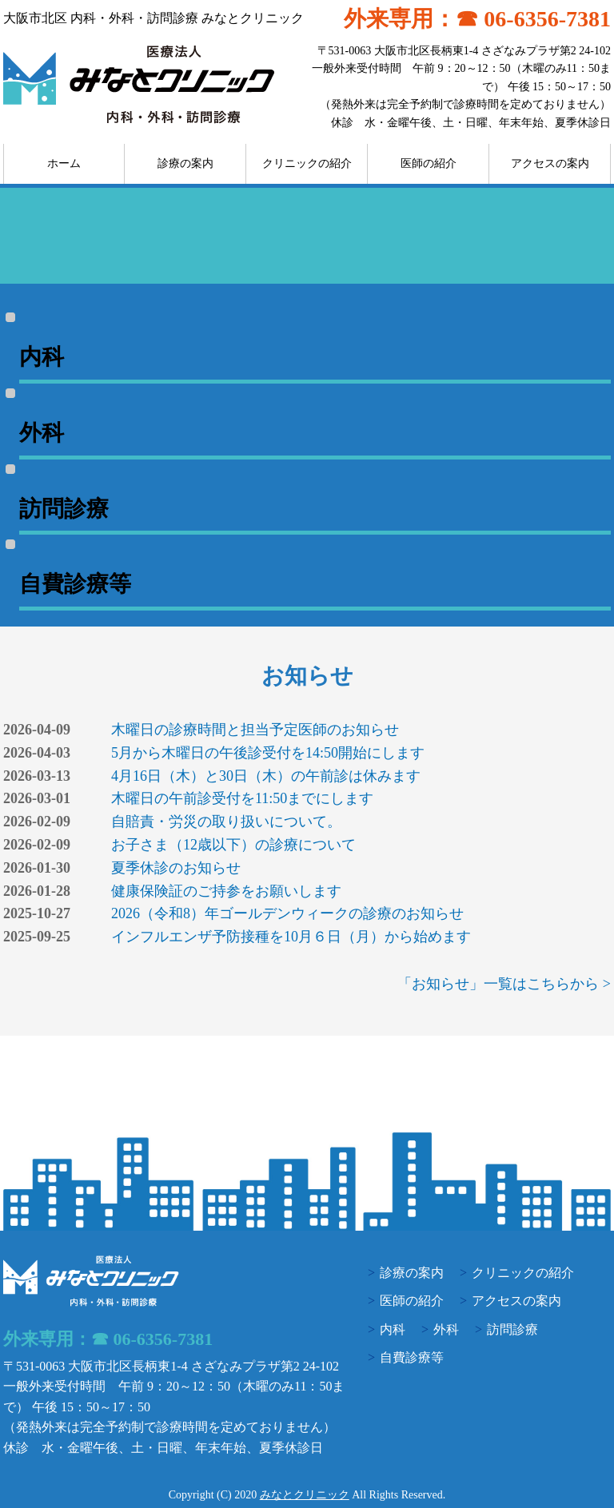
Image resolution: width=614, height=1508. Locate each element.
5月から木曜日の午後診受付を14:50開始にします (268, 753)
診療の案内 (185, 163)
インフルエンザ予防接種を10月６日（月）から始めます (291, 937)
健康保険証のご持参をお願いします (226, 891)
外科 (446, 1329)
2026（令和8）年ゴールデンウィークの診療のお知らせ (287, 913)
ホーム (64, 163)
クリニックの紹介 (307, 163)
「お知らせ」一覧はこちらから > (504, 984)
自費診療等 (412, 1357)
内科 (392, 1329)
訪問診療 (512, 1329)
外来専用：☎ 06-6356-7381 (477, 18)
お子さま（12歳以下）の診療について (233, 845)
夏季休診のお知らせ (176, 868)
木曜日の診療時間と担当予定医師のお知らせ (255, 730)
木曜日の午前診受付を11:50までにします (242, 798)
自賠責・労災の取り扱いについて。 (226, 822)
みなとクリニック (304, 1495)
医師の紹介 (429, 163)
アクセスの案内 (550, 163)
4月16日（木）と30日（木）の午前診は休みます (266, 776)
